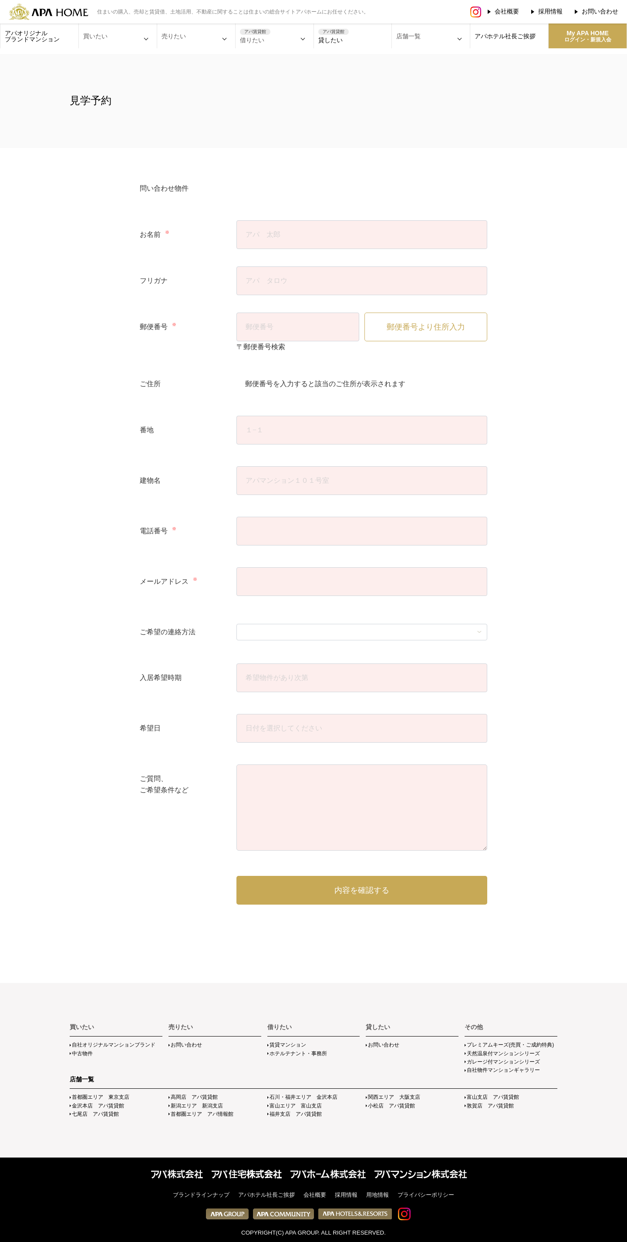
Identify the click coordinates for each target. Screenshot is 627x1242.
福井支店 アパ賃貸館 (296, 1114)
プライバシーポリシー (426, 1195)
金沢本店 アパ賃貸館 (98, 1106)
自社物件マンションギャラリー (503, 1070)
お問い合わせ (600, 11)
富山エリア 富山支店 (296, 1106)
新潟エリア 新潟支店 (197, 1106)
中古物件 (82, 1053)
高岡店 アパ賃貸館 (194, 1097)
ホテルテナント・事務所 (298, 1053)
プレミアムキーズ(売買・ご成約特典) (510, 1045)
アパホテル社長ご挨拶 (505, 36)
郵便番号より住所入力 (426, 327)
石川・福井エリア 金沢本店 (303, 1097)
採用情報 (550, 11)
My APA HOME (587, 36)
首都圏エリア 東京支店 (100, 1097)
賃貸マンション (288, 1045)
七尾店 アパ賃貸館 (95, 1114)
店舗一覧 (82, 1079)
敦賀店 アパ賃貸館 (490, 1106)
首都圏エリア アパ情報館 (202, 1114)
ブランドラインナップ (201, 1195)
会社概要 (507, 11)
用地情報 (377, 1195)
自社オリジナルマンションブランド (113, 1045)
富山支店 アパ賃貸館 (493, 1097)
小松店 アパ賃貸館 (391, 1106)
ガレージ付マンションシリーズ (503, 1062)
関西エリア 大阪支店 (394, 1097)
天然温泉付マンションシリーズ (503, 1053)
